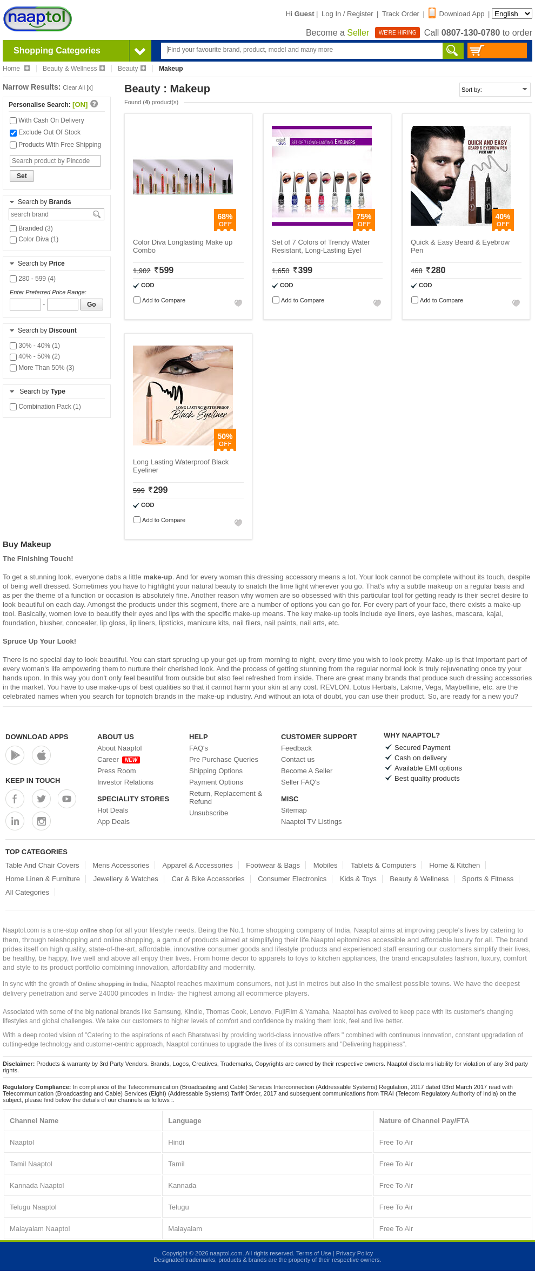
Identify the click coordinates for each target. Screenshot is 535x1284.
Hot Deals (112, 810)
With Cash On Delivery (47, 120)
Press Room (116, 771)
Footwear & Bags (273, 865)
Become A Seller (306, 771)
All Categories (27, 892)
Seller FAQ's (300, 782)
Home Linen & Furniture (42, 879)
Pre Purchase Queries (223, 759)
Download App (457, 14)
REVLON (334, 687)
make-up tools (336, 614)
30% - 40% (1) (35, 345)
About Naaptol (119, 748)
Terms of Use (313, 1253)
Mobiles (325, 865)
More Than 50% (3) (42, 367)
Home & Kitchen (454, 865)
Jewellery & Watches (125, 879)
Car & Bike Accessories (207, 879)
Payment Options (216, 782)
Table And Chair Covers (42, 865)
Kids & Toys (358, 879)
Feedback (296, 748)
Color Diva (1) (34, 239)
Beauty (132, 68)
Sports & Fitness (487, 879)
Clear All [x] (78, 87)
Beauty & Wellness (74, 68)
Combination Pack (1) (45, 406)
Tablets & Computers (383, 865)
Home (16, 68)
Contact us (298, 759)
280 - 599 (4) (33, 278)
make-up (157, 577)
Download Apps (37, 737)
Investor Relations (125, 782)
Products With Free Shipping (55, 144)
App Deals (113, 821)
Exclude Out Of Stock (45, 132)
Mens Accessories (120, 865)
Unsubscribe (208, 813)
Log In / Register (347, 14)
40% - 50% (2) (35, 356)
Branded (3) (31, 228)
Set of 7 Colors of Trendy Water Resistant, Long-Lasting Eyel (321, 246)
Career (118, 759)
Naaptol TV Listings (311, 821)
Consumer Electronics (292, 879)
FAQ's (198, 748)
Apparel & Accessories (198, 865)
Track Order (400, 14)
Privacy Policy (354, 1253)
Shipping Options (216, 771)
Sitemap (294, 810)
